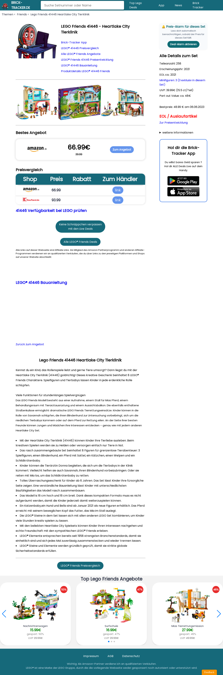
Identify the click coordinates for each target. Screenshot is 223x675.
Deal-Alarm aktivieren (183, 44)
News (178, 5)
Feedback (209, 672)
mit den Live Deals (80, 229)
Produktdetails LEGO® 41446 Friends (85, 71)
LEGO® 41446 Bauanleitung (79, 65)
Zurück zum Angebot (30, 344)
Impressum (91, 656)
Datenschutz (131, 656)
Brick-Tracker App (74, 42)
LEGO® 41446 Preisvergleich (80, 48)
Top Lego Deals (135, 5)
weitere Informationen (177, 133)
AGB (110, 656)
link (118, 190)
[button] (219, 614)
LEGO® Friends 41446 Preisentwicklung (87, 60)
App (161, 5)
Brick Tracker (198, 5)
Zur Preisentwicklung (173, 123)
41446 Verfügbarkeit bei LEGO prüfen (51, 210)
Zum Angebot (122, 150)
